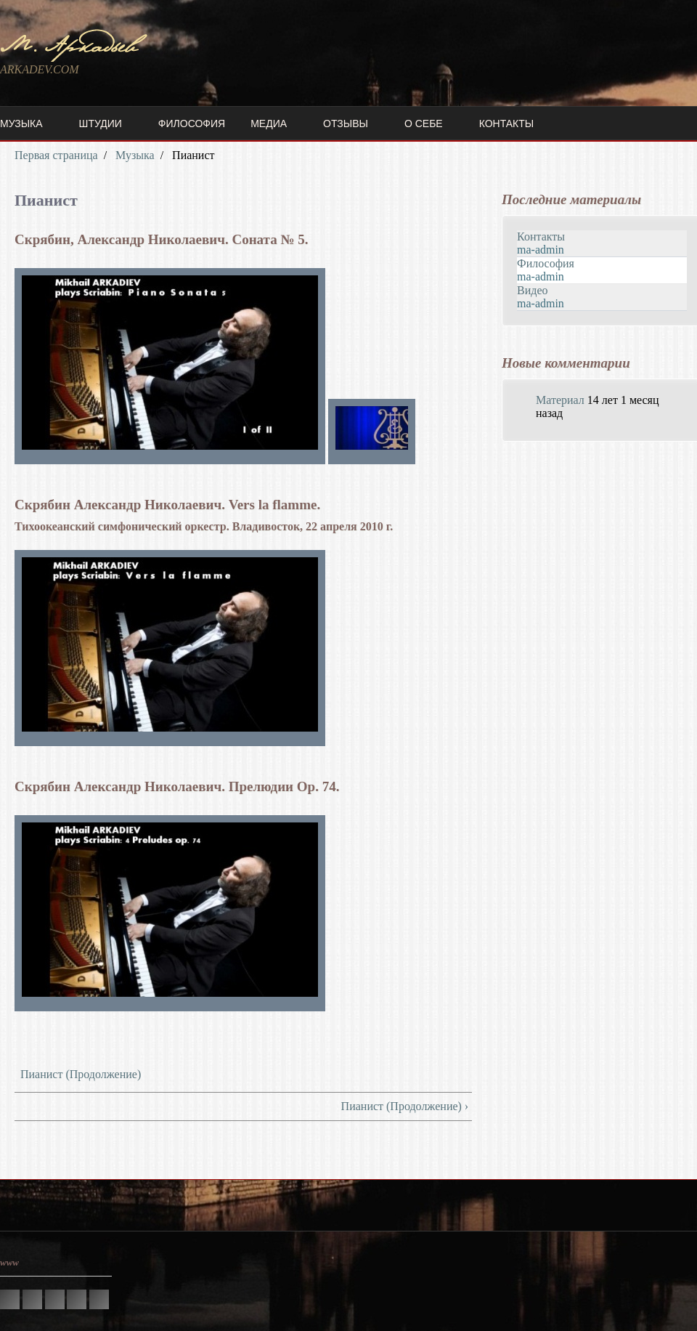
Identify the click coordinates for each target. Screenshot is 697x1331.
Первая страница (56, 155)
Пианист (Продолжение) (80, 1074)
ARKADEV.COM (39, 69)
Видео (532, 290)
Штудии (100, 123)
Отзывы (345, 123)
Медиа (268, 123)
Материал (560, 400)
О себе (423, 123)
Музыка (21, 123)
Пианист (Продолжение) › (405, 1106)
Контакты (506, 123)
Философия (191, 123)
